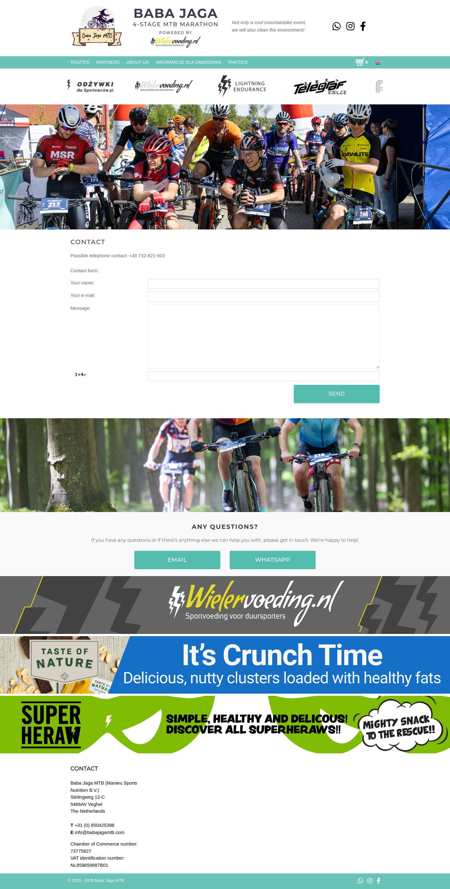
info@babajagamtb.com (100, 832)
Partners (108, 62)
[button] (36, 166)
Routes (80, 62)
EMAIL (177, 559)
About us (138, 62)
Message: (80, 308)
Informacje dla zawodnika (189, 62)
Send (336, 394)
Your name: (82, 282)
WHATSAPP (272, 559)
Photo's (238, 62)
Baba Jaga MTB (109, 880)
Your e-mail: (82, 295)
